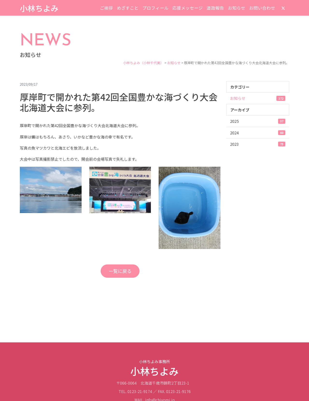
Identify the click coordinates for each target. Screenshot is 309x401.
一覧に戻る (120, 271)
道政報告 (215, 8)
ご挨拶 (106, 8)
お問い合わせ (262, 8)
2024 (257, 133)
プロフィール (155, 8)
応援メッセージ (187, 8)
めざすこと (128, 8)
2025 (257, 121)
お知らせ (236, 8)
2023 (257, 144)
